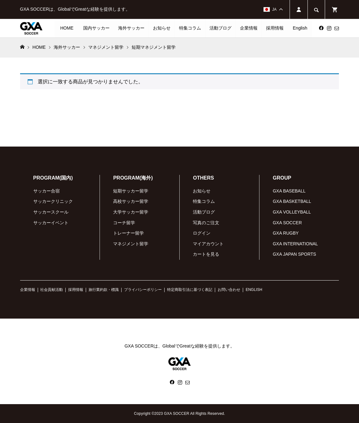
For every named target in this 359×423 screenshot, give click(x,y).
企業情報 (249, 28)
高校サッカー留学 (130, 201)
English (300, 28)
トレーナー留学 (128, 233)
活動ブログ (220, 28)
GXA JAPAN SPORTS (294, 254)
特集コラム (190, 28)
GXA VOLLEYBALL (292, 211)
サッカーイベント (50, 222)
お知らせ (162, 28)
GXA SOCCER (287, 222)
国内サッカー (96, 28)
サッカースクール (50, 211)
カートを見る (206, 254)
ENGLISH (254, 289)
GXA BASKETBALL (292, 201)
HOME (66, 28)
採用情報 (275, 28)
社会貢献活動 (51, 289)
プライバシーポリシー (143, 289)
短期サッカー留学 (130, 190)
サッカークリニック (53, 201)
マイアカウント (208, 243)
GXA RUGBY (285, 233)
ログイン (201, 233)
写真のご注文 (206, 222)
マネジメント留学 (130, 243)
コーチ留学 (124, 222)
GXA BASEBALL (289, 190)
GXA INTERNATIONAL (295, 243)
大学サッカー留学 (130, 211)
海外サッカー (131, 28)
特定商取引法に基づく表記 (189, 289)
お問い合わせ (229, 289)
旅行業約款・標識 (104, 289)
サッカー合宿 (46, 190)
